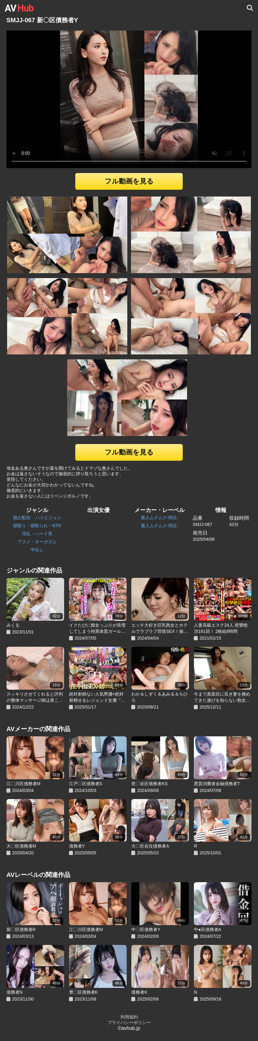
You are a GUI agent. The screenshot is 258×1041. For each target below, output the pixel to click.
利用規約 (129, 1016)
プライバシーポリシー (129, 1022)
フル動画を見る (129, 181)
